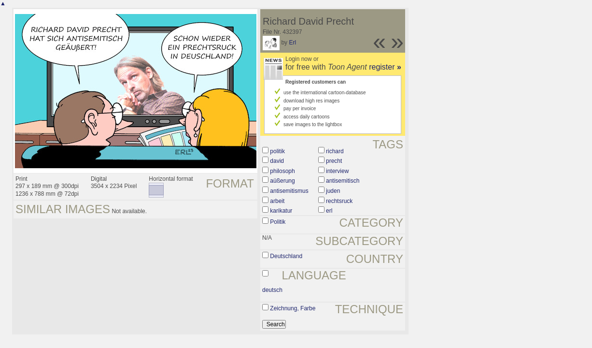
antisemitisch (342, 180)
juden (333, 191)
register (385, 67)
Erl (292, 42)
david (277, 161)
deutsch (272, 290)
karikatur (281, 210)
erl (329, 210)
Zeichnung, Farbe (292, 308)
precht (334, 161)
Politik (277, 221)
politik (277, 151)
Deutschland (286, 256)
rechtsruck (339, 201)
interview (337, 171)
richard (335, 151)
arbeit (277, 201)
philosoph (282, 171)
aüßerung (282, 180)
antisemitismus (289, 191)
